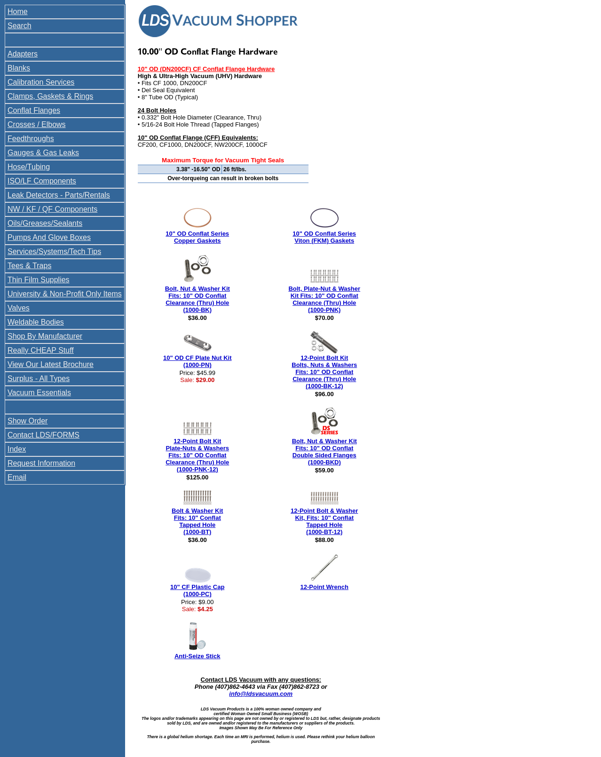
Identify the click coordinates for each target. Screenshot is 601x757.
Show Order (27, 421)
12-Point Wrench (324, 586)
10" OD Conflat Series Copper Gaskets (197, 237)
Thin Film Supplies (39, 280)
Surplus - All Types (39, 378)
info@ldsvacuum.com (261, 693)
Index (17, 449)
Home (18, 12)
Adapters (23, 54)
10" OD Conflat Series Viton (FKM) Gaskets (324, 237)
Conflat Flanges (34, 110)
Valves (19, 308)
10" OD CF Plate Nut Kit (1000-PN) (197, 361)
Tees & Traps (29, 266)
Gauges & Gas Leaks (43, 153)
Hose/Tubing (29, 167)
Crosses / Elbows (37, 124)
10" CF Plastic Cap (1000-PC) (197, 590)
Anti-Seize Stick (197, 656)
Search (20, 26)
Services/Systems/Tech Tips (54, 251)
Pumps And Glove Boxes (49, 237)
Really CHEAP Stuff (41, 350)
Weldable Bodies (36, 322)
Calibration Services (41, 82)
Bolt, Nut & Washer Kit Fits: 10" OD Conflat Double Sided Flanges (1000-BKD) (324, 452)
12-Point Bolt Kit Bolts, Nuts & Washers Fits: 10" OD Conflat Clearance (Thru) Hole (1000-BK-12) (324, 372)
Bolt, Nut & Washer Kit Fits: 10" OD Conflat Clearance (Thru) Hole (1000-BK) (197, 299)
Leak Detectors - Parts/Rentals (59, 195)
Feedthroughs (31, 139)
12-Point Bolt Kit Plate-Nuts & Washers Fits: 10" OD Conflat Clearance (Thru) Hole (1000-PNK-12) (197, 455)
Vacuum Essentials (39, 393)
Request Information (41, 463)
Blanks (19, 68)
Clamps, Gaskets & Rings (50, 96)
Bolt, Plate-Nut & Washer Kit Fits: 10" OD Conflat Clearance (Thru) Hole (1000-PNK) (324, 299)
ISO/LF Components (42, 181)
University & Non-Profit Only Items (65, 294)
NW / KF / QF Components (52, 209)
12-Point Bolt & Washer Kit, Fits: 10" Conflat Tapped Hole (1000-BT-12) (324, 521)
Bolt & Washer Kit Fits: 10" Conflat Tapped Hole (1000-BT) (197, 521)
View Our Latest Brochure (51, 364)
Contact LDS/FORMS (43, 435)
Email (17, 477)
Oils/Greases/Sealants (45, 223)
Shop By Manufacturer (45, 336)
